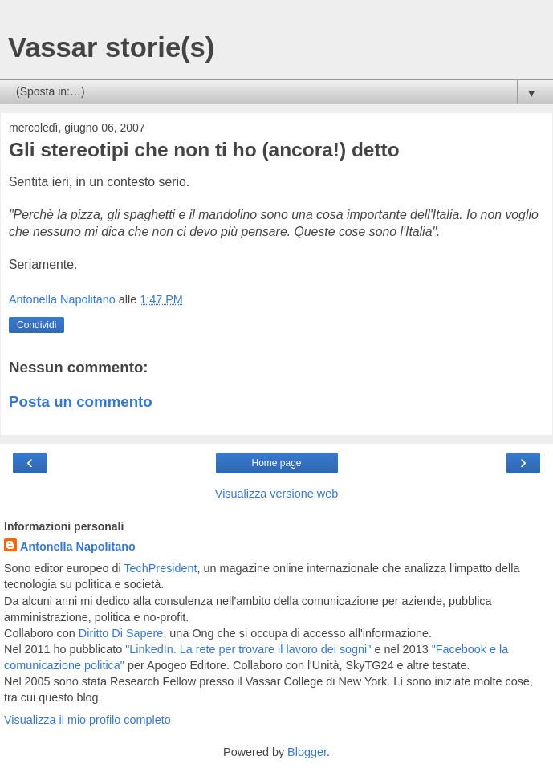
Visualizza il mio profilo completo (87, 719)
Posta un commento (80, 401)
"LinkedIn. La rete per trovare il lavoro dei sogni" (248, 649)
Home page (276, 463)
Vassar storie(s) (111, 47)
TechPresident (160, 568)
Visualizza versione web (276, 493)
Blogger (307, 752)
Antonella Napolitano (78, 546)
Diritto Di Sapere (121, 633)
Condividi (36, 325)
